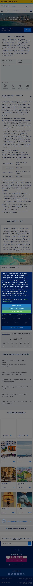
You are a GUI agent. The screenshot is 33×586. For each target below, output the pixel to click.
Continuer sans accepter (16, 308)
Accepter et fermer (16, 311)
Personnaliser (16, 305)
